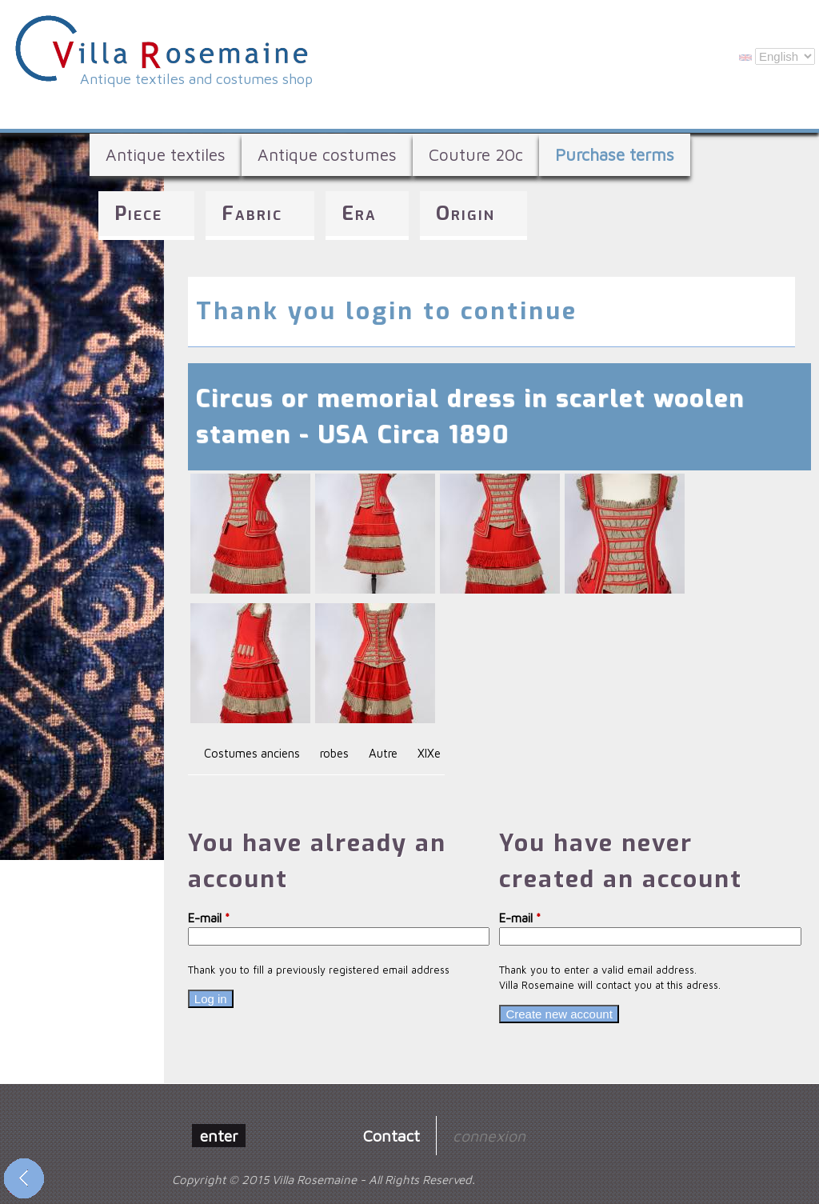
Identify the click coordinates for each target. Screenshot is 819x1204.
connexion (489, 1135)
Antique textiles (166, 154)
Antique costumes (327, 154)
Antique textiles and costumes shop (196, 78)
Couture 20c (476, 154)
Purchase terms (614, 154)
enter (219, 1135)
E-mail (209, 918)
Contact (391, 1135)
